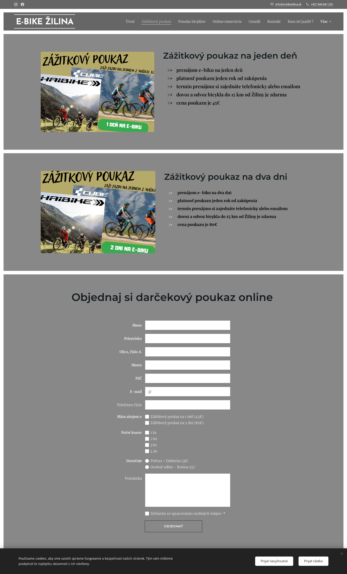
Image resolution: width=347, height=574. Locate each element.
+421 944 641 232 (322, 4)
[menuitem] (123, 21)
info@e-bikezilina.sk (288, 4)
